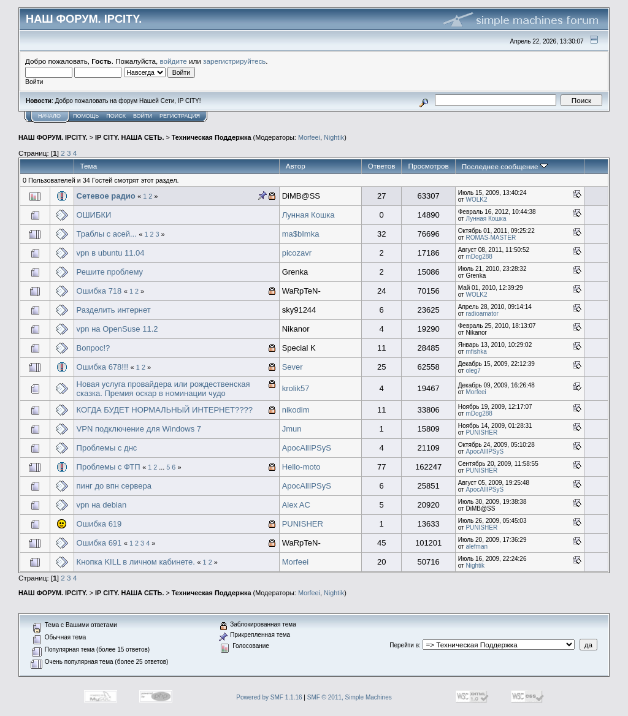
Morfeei (309, 137)
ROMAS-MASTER (490, 237)
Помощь (86, 116)
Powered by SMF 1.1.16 (269, 697)
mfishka (475, 351)
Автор (295, 166)
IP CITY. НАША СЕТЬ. (129, 137)
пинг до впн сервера (114, 485)
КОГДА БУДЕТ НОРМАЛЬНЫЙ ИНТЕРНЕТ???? (165, 409)
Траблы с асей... (107, 233)
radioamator (481, 313)
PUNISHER (481, 432)
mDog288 (478, 256)
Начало (49, 116)
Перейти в (404, 645)
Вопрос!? (93, 347)
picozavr (297, 252)
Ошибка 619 (99, 523)
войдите (173, 61)
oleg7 (472, 370)
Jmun (292, 428)
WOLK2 (476, 199)
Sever (292, 366)
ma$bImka (301, 233)
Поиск (116, 116)
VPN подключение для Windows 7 (139, 428)
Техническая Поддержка (211, 137)
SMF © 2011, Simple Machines (349, 697)
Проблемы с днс (107, 447)
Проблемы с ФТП (108, 466)
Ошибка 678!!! (103, 366)
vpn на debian (102, 504)
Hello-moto (301, 466)
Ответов (382, 166)
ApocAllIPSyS (306, 447)
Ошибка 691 (99, 542)
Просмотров (428, 166)
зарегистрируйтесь (234, 61)
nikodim (296, 409)
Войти (142, 116)
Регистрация (179, 116)
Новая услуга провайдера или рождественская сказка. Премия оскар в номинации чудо (163, 388)
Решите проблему (110, 271)
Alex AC (296, 504)
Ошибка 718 (99, 290)
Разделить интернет (114, 309)
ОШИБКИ (94, 214)
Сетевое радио (106, 195)
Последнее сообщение (505, 166)
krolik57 (296, 388)
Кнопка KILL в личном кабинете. (136, 561)
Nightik (334, 137)
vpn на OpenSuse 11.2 (117, 328)
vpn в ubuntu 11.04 (111, 252)
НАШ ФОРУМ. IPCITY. (53, 137)
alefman (476, 546)
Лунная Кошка (308, 214)
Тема (89, 166)
